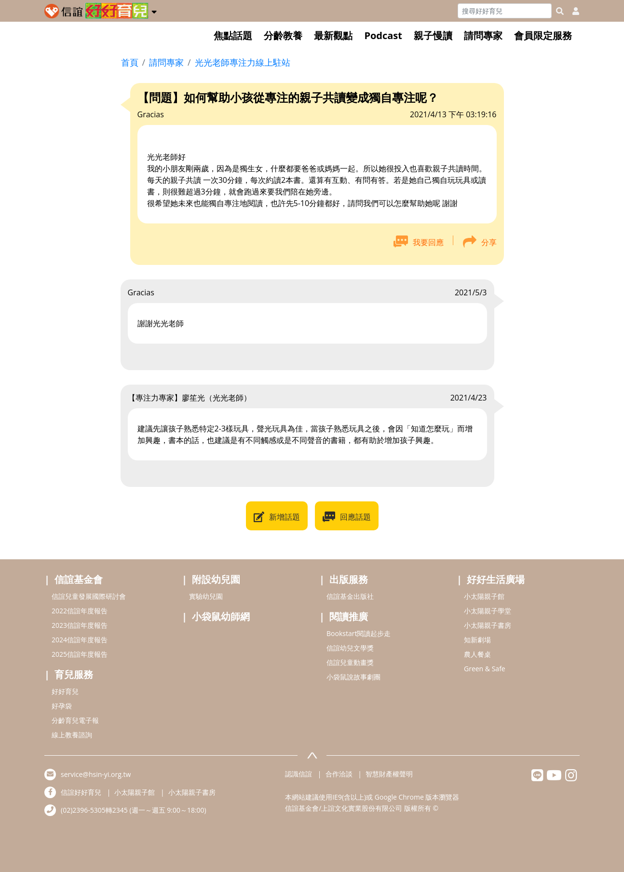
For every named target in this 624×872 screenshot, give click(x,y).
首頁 (129, 62)
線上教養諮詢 (72, 734)
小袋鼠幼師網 (221, 616)
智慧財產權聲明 (389, 773)
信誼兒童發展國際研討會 (89, 596)
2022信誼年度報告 (80, 610)
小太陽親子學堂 (487, 610)
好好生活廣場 (496, 579)
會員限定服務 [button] (543, 35)
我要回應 (428, 242)
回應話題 (355, 517)
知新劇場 (477, 639)
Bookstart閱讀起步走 (358, 633)
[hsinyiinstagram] (571, 777)
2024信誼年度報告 (80, 639)
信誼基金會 (78, 579)
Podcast (383, 35)
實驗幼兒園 (206, 596)
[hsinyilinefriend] (537, 777)
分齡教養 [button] (283, 35)
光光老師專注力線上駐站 (242, 62)
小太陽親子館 (484, 596)
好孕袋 (62, 705)
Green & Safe (484, 668)
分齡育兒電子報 (75, 720)
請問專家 (483, 35)
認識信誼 (298, 773)
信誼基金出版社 (350, 596)
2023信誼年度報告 (80, 625)
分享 (489, 242)
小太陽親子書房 (487, 625)
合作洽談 (339, 773)
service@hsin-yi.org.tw (96, 774)
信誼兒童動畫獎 (350, 662)
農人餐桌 (477, 654)
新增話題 (284, 517)
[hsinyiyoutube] (554, 777)
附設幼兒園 (216, 579)
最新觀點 (333, 35)
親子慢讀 (433, 35)
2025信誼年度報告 (80, 654)
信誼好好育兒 (81, 792)
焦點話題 (233, 35)
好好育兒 (65, 691)
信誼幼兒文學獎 (350, 647)
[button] (154, 10)
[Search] (505, 10)
